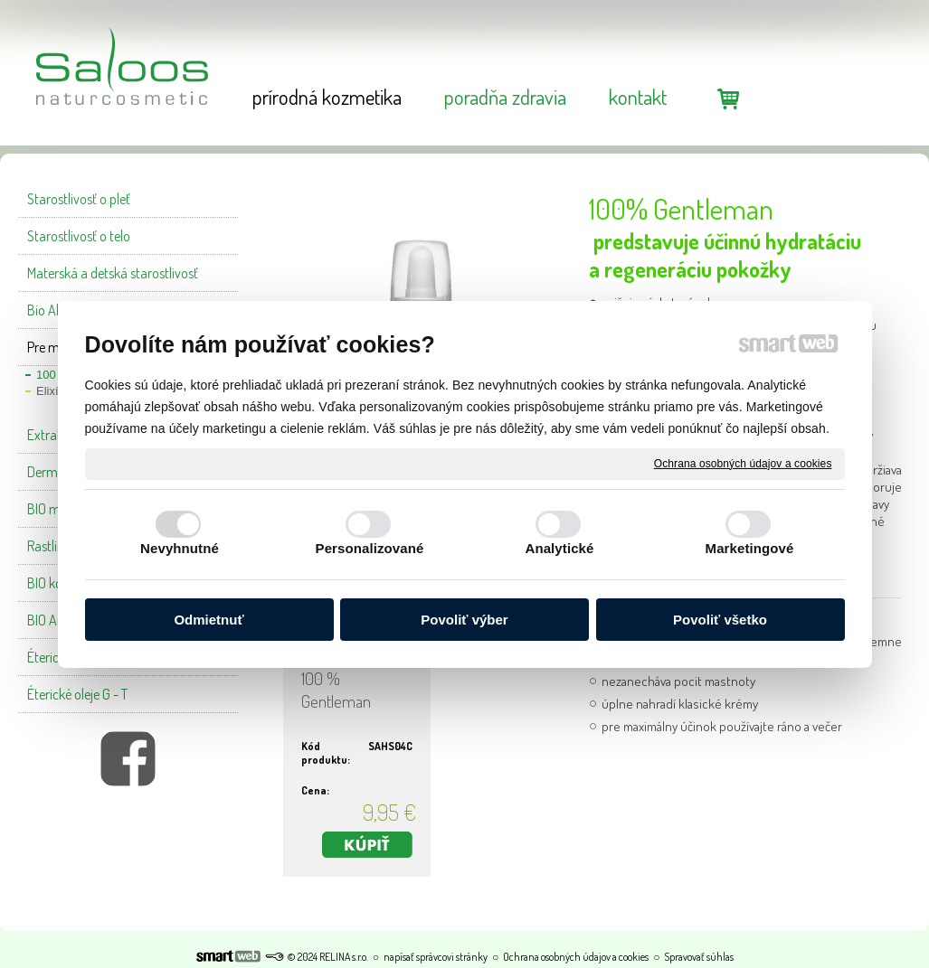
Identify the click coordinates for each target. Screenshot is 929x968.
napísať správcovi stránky (436, 956)
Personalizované (370, 548)
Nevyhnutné (179, 548)
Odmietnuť (208, 619)
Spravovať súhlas (699, 956)
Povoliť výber (464, 619)
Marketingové (750, 548)
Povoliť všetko (720, 619)
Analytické (559, 548)
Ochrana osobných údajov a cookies (743, 462)
